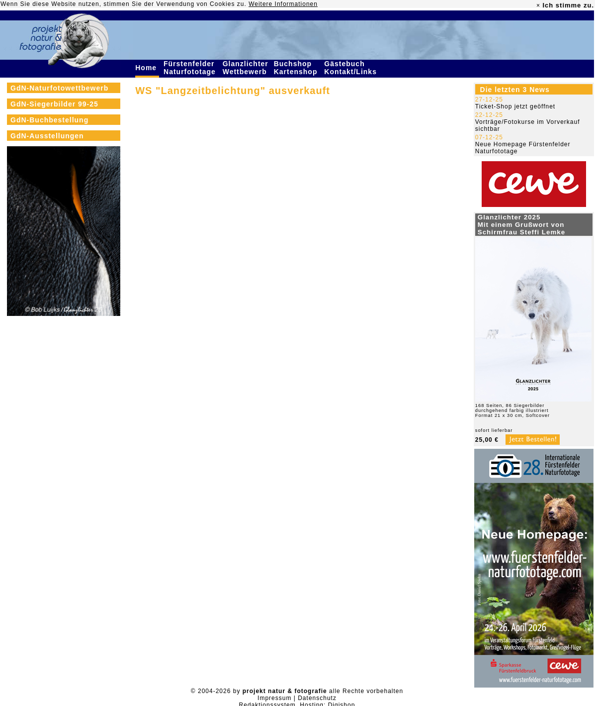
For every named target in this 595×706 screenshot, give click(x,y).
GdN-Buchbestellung (49, 120)
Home (147, 68)
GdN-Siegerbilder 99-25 (54, 104)
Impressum (274, 698)
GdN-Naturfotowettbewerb (59, 88)
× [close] (538, 5)
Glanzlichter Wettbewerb (246, 68)
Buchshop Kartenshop (297, 68)
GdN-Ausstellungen (47, 136)
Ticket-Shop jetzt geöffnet (515, 106)
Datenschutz (317, 698)
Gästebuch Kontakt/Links (351, 68)
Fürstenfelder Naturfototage (191, 68)
